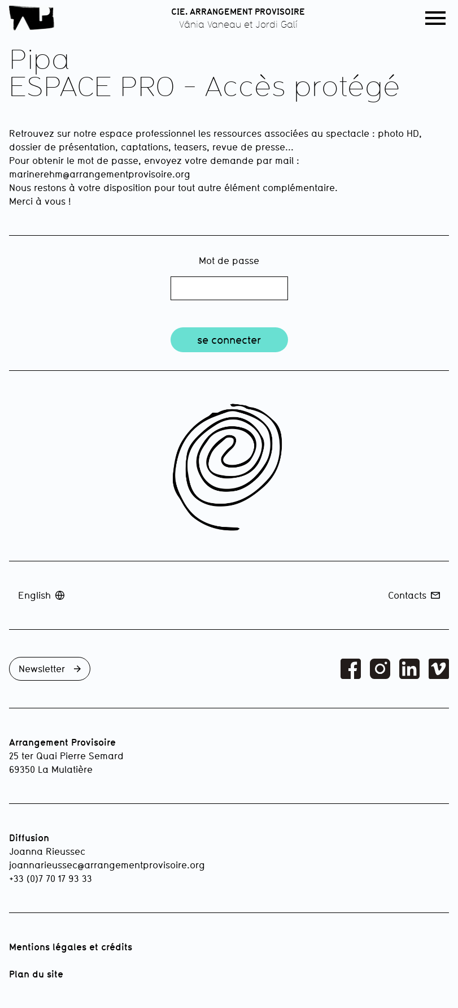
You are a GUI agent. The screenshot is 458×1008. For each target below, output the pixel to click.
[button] (435, 18)
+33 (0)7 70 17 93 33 (50, 878)
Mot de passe (229, 260)
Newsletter (50, 668)
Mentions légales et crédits (70, 947)
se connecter (229, 340)
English (41, 595)
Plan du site (36, 974)
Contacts (414, 595)
